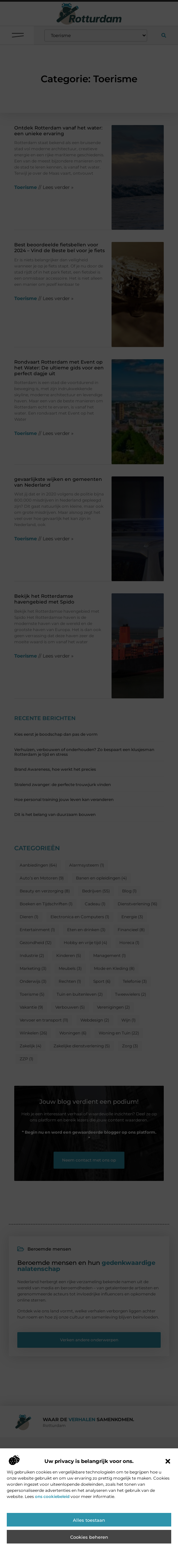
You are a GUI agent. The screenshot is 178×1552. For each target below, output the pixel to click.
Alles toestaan (89, 1520)
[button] (167, 1461)
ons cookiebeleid (52, 1496)
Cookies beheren (89, 1537)
